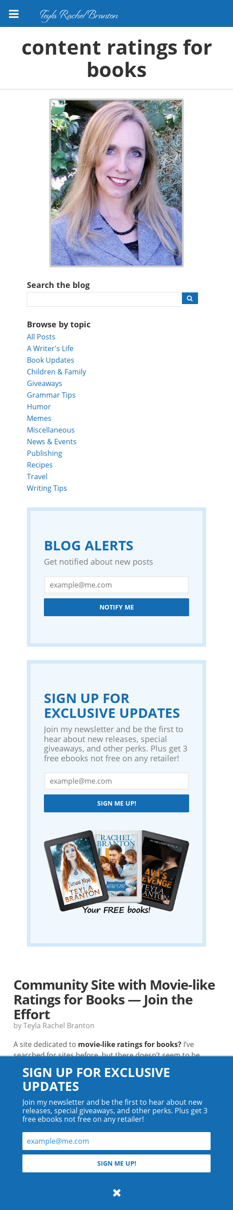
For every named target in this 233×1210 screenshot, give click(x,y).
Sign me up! (116, 803)
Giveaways (44, 383)
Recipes (40, 464)
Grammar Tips (51, 394)
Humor (39, 406)
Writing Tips (47, 488)
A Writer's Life (50, 348)
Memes (39, 418)
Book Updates (50, 360)
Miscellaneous (51, 429)
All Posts (41, 336)
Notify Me (116, 607)
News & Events (52, 441)
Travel (37, 476)
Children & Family (56, 371)
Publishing (44, 453)
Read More (36, 1100)
